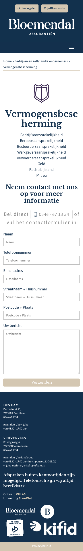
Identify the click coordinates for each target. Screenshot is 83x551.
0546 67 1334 (10, 417)
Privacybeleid (41, 546)
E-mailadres (13, 270)
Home (7, 61)
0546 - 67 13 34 (54, 214)
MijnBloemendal (55, 8)
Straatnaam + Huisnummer (25, 289)
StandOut (25, 498)
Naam (8, 234)
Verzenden (41, 382)
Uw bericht (12, 325)
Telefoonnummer (17, 252)
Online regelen (26, 8)
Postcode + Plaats (18, 307)
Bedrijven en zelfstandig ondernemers (41, 61)
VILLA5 (20, 494)
